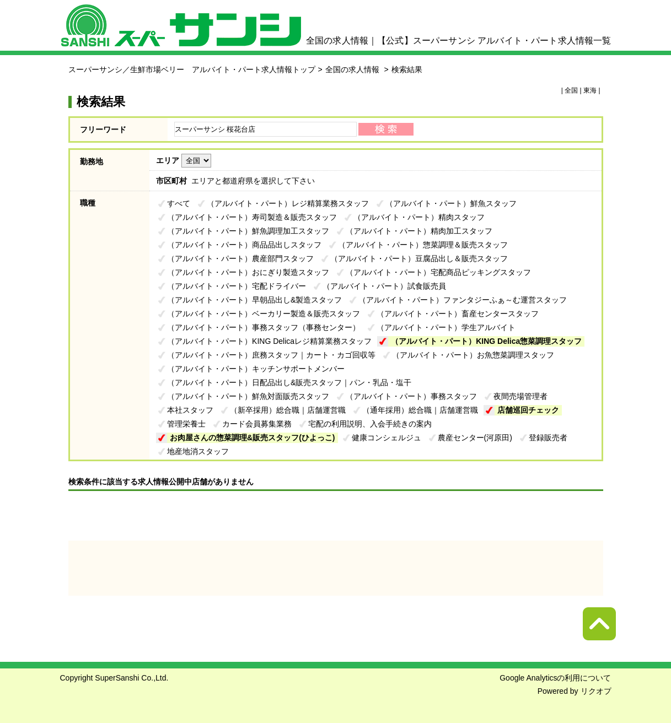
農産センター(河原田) (475, 437)
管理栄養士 (186, 423)
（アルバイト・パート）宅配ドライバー (236, 286)
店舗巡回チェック (528, 410)
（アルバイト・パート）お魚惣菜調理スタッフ (473, 354)
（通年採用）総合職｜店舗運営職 (420, 410)
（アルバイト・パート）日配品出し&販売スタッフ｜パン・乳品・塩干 (289, 382)
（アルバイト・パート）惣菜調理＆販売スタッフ (423, 244)
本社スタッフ (190, 410)
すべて (178, 203)
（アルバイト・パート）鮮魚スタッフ (451, 203)
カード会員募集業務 (257, 423)
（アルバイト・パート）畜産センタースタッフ (458, 313)
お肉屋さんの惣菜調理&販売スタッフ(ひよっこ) (252, 437)
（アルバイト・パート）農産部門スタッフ (240, 258)
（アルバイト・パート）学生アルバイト (446, 327)
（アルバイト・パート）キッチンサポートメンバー (256, 368)
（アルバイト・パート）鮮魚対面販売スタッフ (248, 396)
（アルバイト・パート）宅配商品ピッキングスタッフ (438, 272)
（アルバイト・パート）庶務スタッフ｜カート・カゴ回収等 (271, 354)
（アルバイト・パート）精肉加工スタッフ (419, 230)
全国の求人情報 (353, 69)
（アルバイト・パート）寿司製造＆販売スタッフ (252, 217)
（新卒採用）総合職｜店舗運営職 (288, 410)
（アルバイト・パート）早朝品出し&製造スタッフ (254, 299)
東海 (590, 90)
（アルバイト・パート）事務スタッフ (411, 396)
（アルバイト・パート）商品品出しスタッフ (244, 244)
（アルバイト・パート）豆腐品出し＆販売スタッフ (419, 258)
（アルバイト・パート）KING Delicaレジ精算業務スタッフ (269, 341)
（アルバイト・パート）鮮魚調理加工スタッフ (248, 230)
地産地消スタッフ (198, 451)
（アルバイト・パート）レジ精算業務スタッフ (288, 203)
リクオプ (596, 691)
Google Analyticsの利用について (555, 677)
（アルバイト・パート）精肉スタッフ (419, 217)
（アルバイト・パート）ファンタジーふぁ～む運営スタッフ (462, 299)
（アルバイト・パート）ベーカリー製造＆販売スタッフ (263, 313)
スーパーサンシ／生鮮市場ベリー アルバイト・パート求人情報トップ (191, 69)
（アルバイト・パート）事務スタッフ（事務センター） (263, 327)
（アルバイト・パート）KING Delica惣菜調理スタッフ (486, 341)
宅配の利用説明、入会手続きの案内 (370, 423)
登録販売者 (548, 437)
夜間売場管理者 (520, 396)
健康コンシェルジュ (386, 437)
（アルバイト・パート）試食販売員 (384, 286)
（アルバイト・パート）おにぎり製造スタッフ (248, 272)
